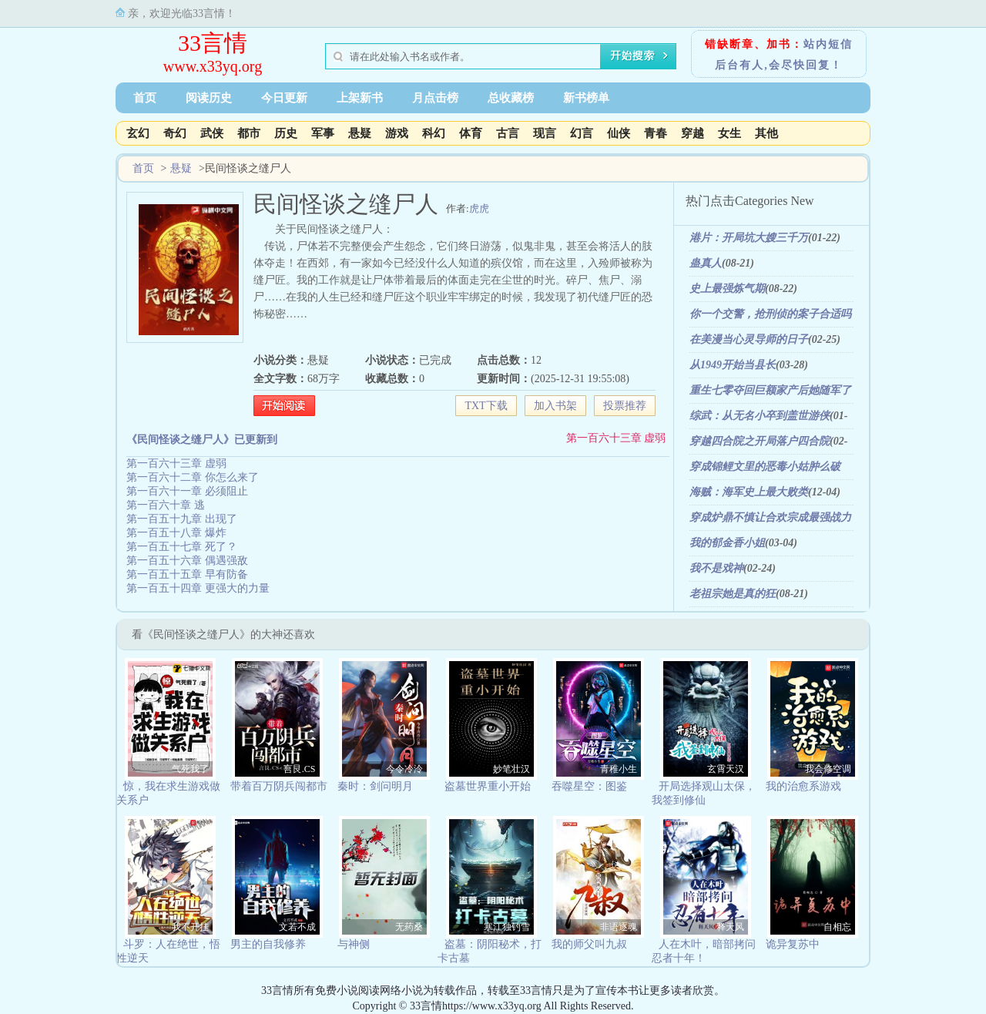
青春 (655, 133)
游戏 (396, 133)
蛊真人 (705, 263)
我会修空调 (828, 769)
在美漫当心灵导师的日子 (748, 339)
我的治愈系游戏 (803, 786)
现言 (544, 133)
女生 (729, 133)
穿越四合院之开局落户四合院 (759, 441)
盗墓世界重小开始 (487, 786)
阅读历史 (209, 98)
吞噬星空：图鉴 (589, 786)
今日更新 (284, 98)
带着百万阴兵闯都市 (278, 786)
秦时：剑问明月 (375, 786)
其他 (766, 133)
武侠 (211, 133)
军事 (322, 133)
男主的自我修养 (268, 944)
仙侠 (618, 133)
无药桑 (409, 927)
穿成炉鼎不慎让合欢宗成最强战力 (770, 517)
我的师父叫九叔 (589, 944)
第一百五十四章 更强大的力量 (198, 588)
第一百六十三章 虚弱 (616, 438)
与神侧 (353, 944)
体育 (470, 133)
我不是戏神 (716, 568)
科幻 (433, 133)
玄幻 (137, 133)
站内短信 (828, 44)
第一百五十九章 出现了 (181, 519)
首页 (144, 98)
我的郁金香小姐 (727, 543)
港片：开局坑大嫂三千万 (748, 237)
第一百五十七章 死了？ (181, 546)
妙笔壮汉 (511, 769)
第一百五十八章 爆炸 (176, 533)
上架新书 (360, 98)
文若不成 (297, 927)
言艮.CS (299, 769)
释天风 (730, 927)
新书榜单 (586, 98)
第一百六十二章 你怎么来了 (192, 477)
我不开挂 (190, 927)
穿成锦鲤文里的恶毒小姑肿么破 (764, 466)
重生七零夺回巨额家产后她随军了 (770, 390)
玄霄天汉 (725, 769)
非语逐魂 (618, 927)
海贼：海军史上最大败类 (748, 492)
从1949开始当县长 (732, 365)
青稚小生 (618, 769)
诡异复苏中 (793, 944)
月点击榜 (435, 98)
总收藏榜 (511, 98)
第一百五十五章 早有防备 (187, 574)
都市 (248, 133)
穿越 (692, 133)
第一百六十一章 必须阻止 (187, 491)
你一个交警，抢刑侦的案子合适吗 (770, 314)
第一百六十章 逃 (165, 505)
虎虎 (479, 208)
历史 (285, 133)
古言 (507, 133)
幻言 (581, 133)
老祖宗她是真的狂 (732, 593)
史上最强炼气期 (727, 288)
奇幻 (174, 133)
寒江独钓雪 (507, 927)
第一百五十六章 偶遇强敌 (187, 560)
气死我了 (190, 769)
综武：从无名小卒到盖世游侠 (759, 415)
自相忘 (837, 927)
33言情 (212, 42)
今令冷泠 (404, 769)
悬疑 (359, 133)
